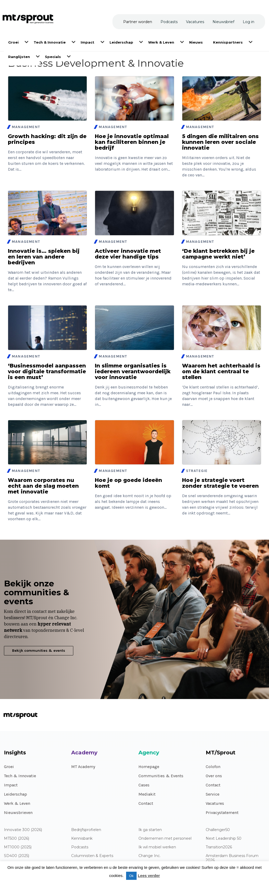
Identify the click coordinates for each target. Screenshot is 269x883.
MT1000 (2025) (18, 847)
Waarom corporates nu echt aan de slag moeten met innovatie (43, 486)
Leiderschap (15, 794)
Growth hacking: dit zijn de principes (47, 139)
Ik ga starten (150, 830)
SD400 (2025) (16, 856)
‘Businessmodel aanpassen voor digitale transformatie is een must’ (47, 371)
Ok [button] (131, 876)
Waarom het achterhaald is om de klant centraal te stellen (221, 371)
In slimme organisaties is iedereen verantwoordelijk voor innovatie (132, 371)
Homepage (148, 766)
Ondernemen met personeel (165, 838)
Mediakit (147, 794)
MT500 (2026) (16, 838)
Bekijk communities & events (38, 650)
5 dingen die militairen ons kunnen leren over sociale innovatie (220, 142)
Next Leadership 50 (223, 838)
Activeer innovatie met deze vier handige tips (128, 254)
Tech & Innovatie (20, 775)
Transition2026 (219, 847)
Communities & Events (160, 775)
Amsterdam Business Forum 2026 (232, 858)
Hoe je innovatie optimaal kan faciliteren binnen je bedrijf (132, 142)
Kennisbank (81, 838)
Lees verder (149, 875)
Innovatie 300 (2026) (23, 830)
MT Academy (83, 766)
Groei (9, 766)
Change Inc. (149, 856)
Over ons (214, 775)
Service (212, 794)
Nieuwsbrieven (18, 812)
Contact (145, 803)
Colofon (213, 766)
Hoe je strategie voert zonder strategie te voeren (220, 483)
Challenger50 (218, 830)
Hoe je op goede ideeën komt (128, 483)
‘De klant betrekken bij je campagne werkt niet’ (218, 254)
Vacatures (215, 803)
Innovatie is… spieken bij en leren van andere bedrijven (44, 257)
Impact (11, 784)
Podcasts (79, 847)
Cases (143, 784)
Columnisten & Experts (92, 856)
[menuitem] (14, 42)
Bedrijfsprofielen (86, 830)
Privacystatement (222, 812)
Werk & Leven (17, 803)
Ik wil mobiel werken (157, 847)
